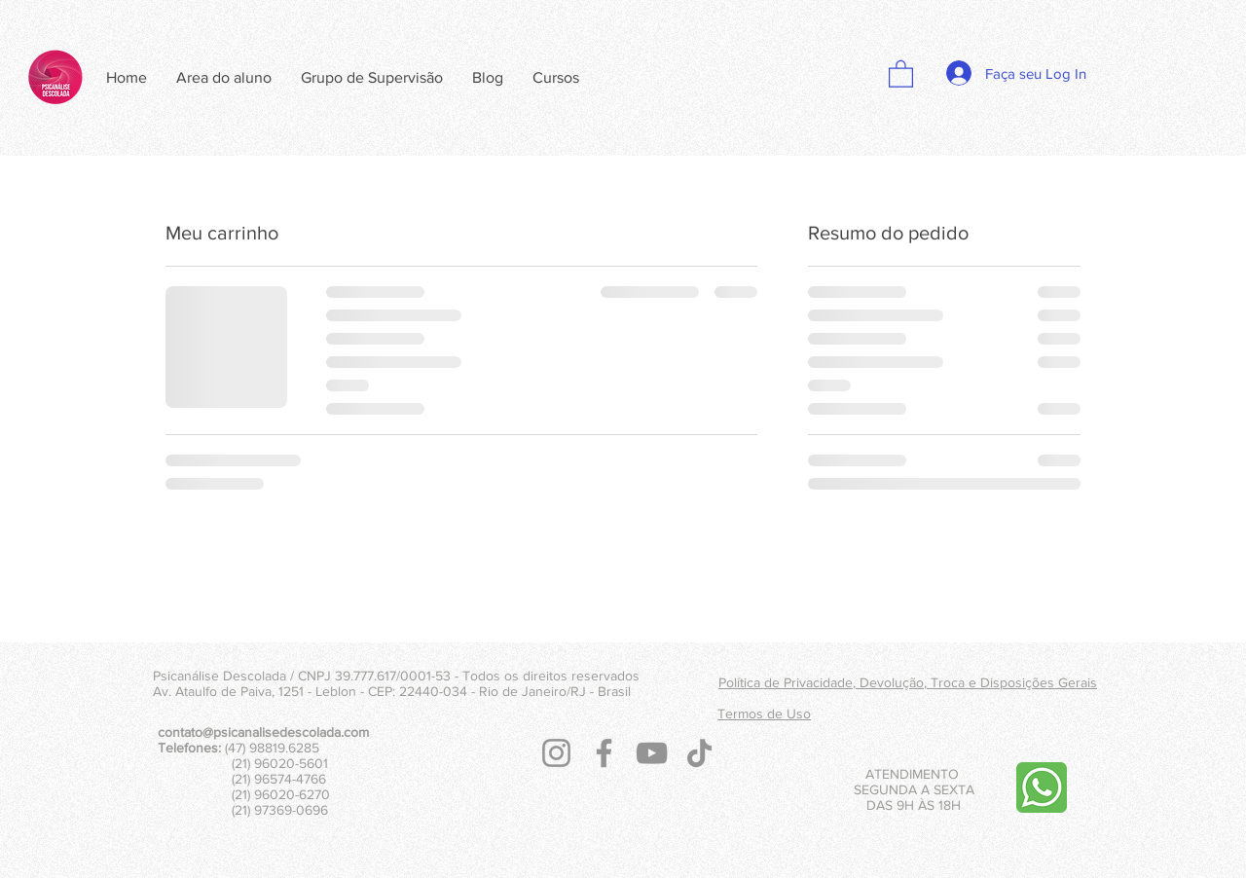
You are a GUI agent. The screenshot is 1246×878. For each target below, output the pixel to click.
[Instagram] (556, 753)
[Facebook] (604, 753)
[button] (901, 73)
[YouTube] (652, 753)
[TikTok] (699, 753)
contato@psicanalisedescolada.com (263, 732)
